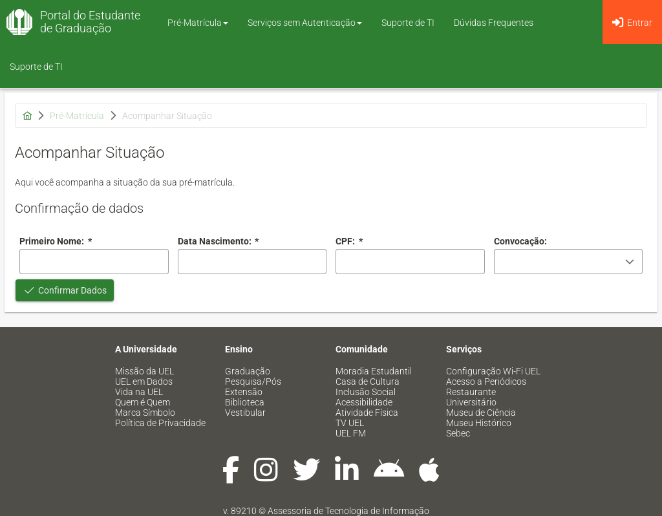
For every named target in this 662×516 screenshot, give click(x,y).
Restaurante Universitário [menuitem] (471, 397)
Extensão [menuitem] (243, 392)
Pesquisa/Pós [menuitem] (253, 381)
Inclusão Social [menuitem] (366, 392)
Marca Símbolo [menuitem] (145, 412)
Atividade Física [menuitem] (367, 412)
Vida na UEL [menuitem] (139, 392)
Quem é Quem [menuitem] (142, 402)
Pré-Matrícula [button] (197, 22)
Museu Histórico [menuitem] (478, 423)
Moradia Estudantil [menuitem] (374, 371)
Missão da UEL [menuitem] (144, 371)
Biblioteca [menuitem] (244, 402)
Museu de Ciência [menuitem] (481, 412)
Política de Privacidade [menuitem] (160, 423)
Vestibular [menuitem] (245, 412)
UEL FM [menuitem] (351, 433)
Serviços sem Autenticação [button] (305, 22)
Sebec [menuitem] (458, 433)
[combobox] (252, 261)
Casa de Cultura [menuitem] (368, 381)
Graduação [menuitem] (247, 371)
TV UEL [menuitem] (350, 423)
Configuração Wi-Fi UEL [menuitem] (493, 371)
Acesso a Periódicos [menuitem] (486, 381)
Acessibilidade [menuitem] (364, 402)
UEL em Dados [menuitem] (144, 381)
